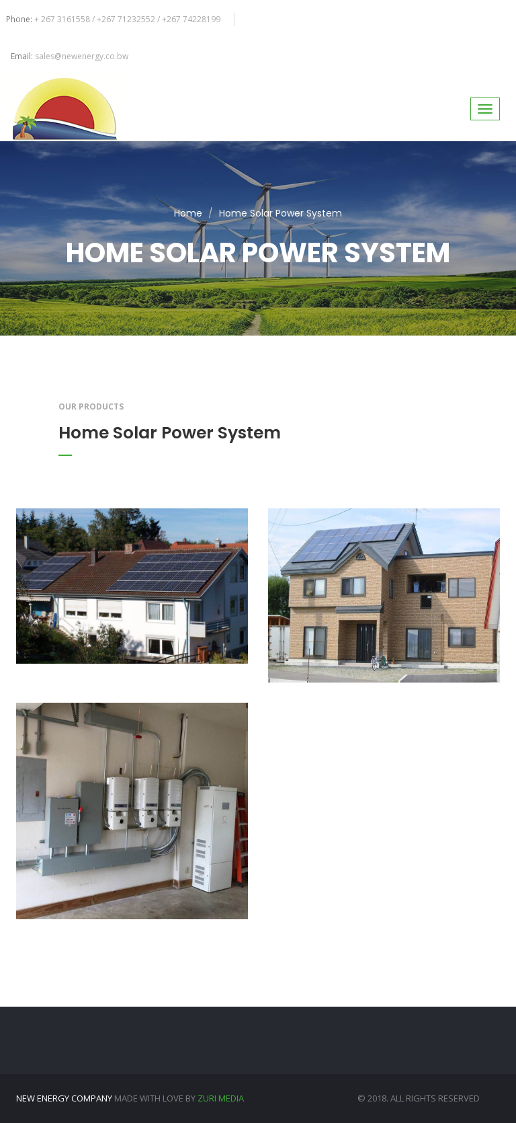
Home (188, 213)
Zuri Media (221, 1098)
